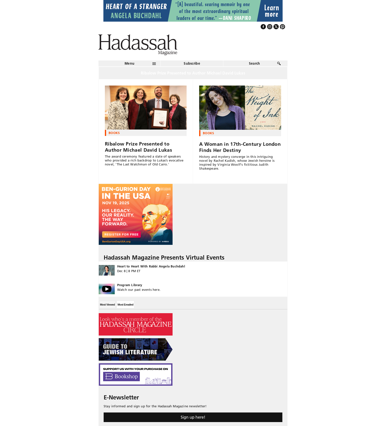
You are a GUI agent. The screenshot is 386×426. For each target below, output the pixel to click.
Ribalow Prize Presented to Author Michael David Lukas (138, 147)
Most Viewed (107, 304)
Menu (129, 63)
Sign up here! (193, 417)
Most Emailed (125, 304)
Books (114, 133)
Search (254, 63)
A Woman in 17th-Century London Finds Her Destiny (240, 147)
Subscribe (192, 63)
